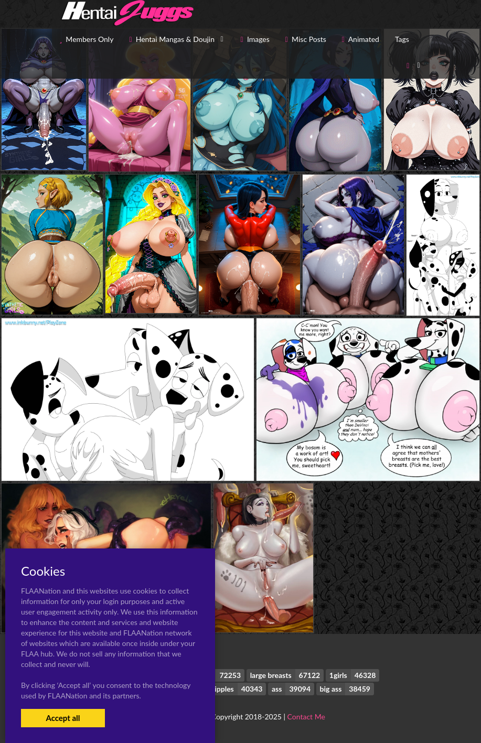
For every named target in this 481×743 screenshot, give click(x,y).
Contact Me (306, 716)
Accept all (63, 718)
